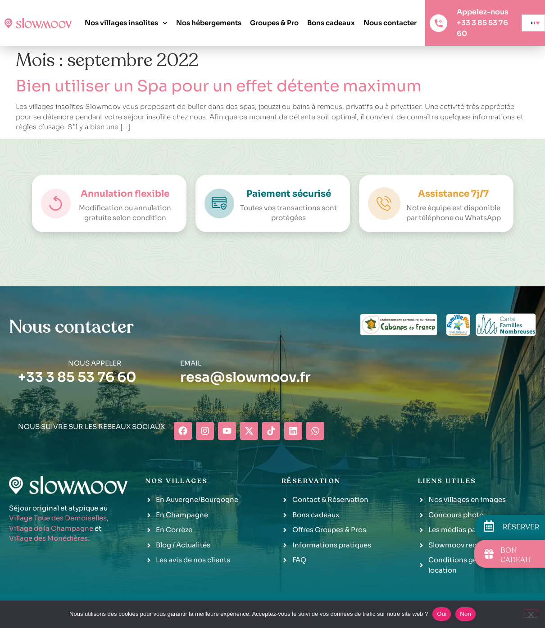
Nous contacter (390, 22)
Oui (441, 613)
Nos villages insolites (126, 23)
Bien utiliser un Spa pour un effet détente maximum (219, 86)
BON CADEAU (515, 555)
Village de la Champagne (51, 528)
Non (465, 613)
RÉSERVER (521, 527)
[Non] (530, 614)
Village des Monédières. (49, 538)
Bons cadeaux (331, 22)
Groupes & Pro (274, 22)
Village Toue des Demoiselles (58, 518)
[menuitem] (533, 23)
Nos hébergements (208, 22)
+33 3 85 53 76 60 (77, 377)
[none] (533, 23)
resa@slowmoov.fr (245, 377)
